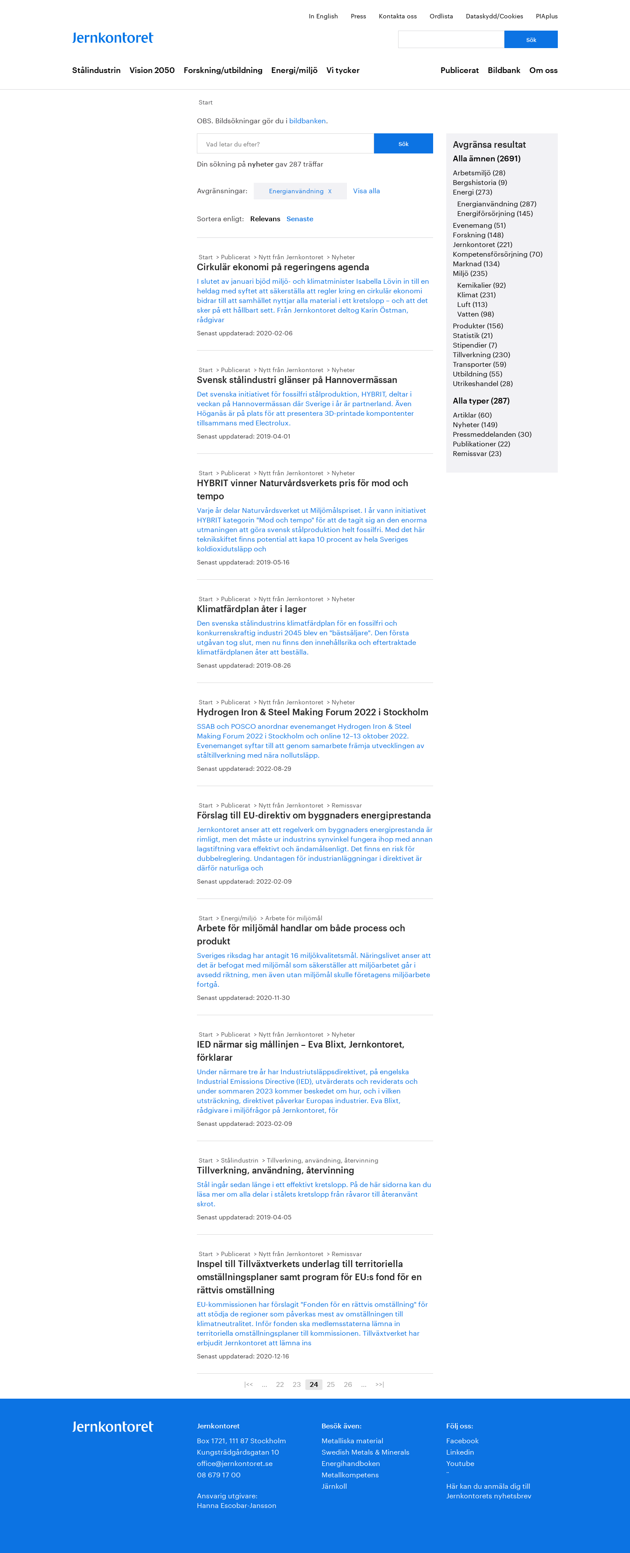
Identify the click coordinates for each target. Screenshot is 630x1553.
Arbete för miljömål (293, 917)
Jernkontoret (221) (482, 243)
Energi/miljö (294, 70)
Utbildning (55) (477, 372)
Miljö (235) (470, 272)
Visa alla (366, 189)
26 (348, 1383)
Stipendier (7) (475, 343)
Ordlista (441, 15)
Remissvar (347, 804)
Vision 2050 (152, 70)
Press (358, 15)
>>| (379, 1383)
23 (297, 1383)
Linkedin (460, 1450)
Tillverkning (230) (481, 353)
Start (206, 101)
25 (331, 1383)
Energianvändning (296, 190)
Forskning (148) (478, 233)
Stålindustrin (96, 70)
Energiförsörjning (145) (495, 212)
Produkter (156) (478, 324)
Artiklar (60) (472, 413)
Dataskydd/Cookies (494, 15)
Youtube (460, 1462)
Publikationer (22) (481, 442)
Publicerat (460, 70)
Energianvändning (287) (496, 202)
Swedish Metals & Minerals (366, 1450)
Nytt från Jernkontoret (291, 256)
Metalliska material (352, 1439)
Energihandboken (351, 1462)
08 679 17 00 (219, 1473)
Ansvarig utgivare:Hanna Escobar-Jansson (236, 1499)
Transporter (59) (479, 363)
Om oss (543, 70)
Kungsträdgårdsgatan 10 (238, 1450)
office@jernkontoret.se (235, 1462)
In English (323, 15)
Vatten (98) (475, 312)
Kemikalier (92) (481, 284)
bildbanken (307, 119)
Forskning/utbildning (223, 70)
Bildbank (504, 70)
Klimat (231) (476, 293)
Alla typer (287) (481, 401)
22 (280, 1383)
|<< (248, 1383)
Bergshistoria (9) (480, 181)
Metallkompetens (350, 1473)
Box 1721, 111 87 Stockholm (241, 1439)
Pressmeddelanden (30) (492, 433)
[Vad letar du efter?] (451, 39)
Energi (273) (472, 190)
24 (314, 1384)
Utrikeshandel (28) (483, 382)
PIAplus (547, 15)
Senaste (300, 219)
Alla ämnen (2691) (487, 159)
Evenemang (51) (479, 224)
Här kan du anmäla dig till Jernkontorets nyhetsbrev (489, 1490)
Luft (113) (472, 303)
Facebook (462, 1439)
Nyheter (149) (475, 423)
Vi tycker (343, 70)
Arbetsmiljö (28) (479, 171)
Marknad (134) (476, 262)
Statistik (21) (473, 334)
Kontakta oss (398, 15)
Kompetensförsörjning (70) (497, 252)
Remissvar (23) (477, 452)
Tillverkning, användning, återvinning (322, 1159)
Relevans (265, 219)
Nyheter (343, 256)
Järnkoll (334, 1485)
